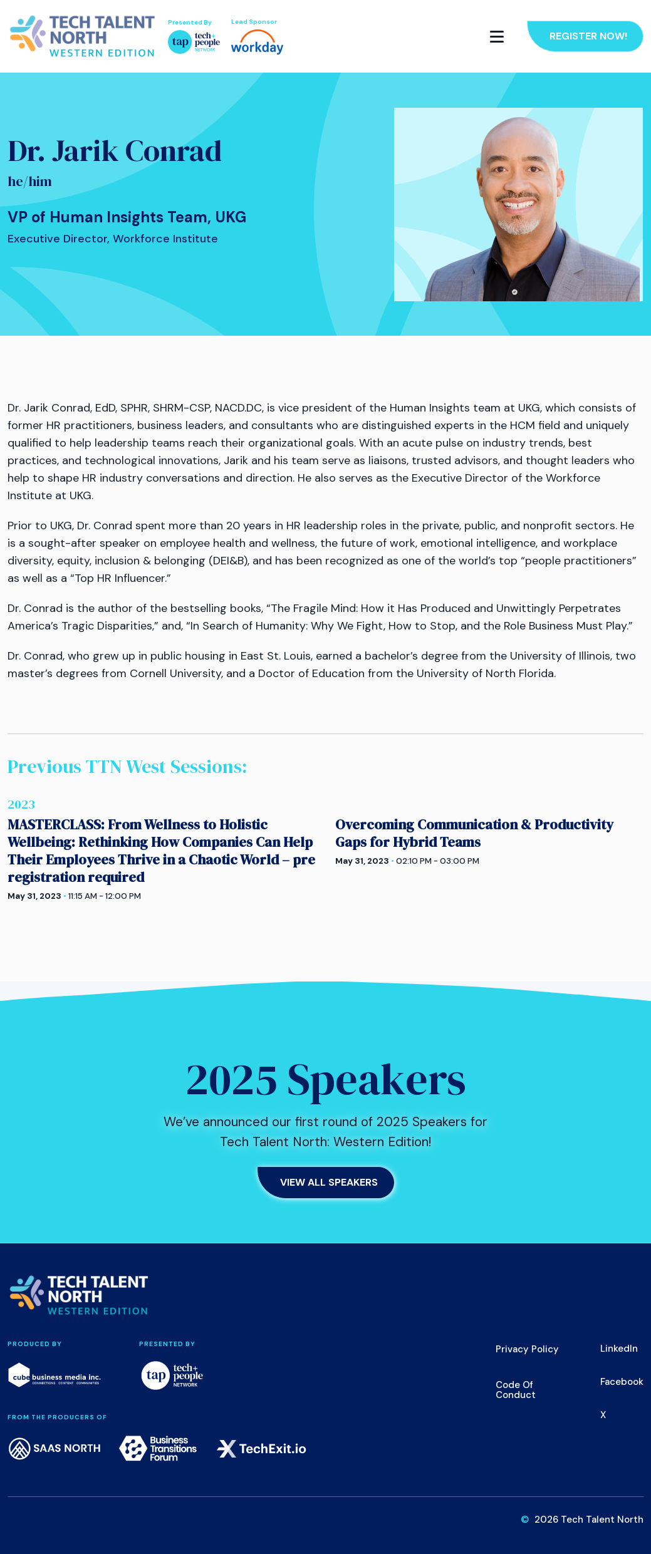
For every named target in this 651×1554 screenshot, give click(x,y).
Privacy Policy (527, 1349)
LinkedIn (619, 1348)
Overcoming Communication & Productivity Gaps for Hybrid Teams (474, 833)
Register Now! (588, 36)
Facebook (621, 1381)
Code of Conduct (516, 1390)
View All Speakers (329, 1182)
